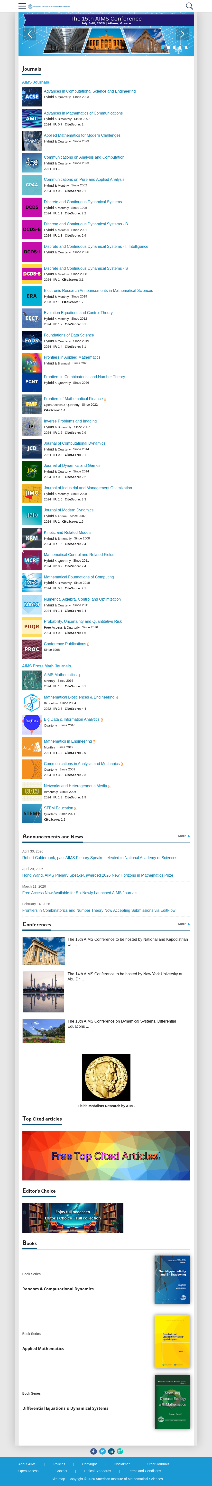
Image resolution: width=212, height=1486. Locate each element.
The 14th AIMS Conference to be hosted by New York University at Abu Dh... (125, 976)
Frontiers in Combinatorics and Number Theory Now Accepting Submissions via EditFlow (98, 910)
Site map (58, 1479)
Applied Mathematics (43, 1348)
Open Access (28, 1471)
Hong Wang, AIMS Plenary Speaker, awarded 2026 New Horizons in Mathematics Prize (97, 875)
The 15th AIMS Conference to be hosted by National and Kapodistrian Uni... (128, 942)
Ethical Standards (97, 1471)
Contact (61, 1471)
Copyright (89, 1464)
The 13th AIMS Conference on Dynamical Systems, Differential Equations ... (122, 1023)
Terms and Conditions (144, 1471)
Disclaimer (122, 1464)
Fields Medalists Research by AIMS (106, 1106)
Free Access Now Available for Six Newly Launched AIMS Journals (80, 893)
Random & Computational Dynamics (58, 1289)
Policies (59, 1464)
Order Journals (158, 1464)
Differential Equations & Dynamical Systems (65, 1408)
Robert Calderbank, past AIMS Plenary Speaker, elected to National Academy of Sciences (99, 858)
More (184, 836)
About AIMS (27, 1464)
